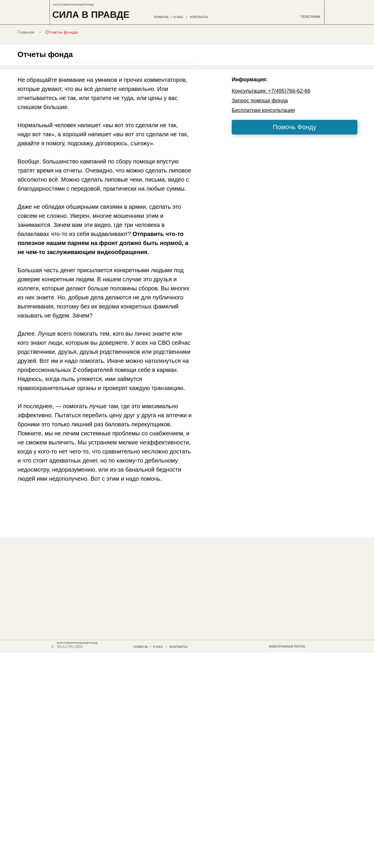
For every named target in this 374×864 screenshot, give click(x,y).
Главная (26, 32)
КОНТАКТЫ (199, 17)
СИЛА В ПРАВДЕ (90, 14)
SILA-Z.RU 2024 (70, 647)
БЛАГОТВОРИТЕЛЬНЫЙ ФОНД (73, 4)
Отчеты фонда (61, 32)
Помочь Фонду (294, 127)
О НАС (178, 17)
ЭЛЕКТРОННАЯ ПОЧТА (287, 646)
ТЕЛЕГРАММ (310, 16)
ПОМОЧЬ (161, 17)
